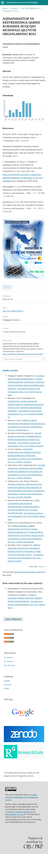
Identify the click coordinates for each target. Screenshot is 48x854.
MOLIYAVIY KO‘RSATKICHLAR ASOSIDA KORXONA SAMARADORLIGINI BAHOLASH (24, 452)
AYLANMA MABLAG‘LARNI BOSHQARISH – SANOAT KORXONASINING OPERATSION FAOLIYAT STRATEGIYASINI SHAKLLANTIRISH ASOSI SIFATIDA (26, 382)
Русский (7, 684)
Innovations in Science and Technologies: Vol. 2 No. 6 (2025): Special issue (25, 391)
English (7, 681)
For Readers (8, 657)
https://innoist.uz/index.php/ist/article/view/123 (23, 354)
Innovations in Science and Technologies (22, 2)
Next (41, 566)
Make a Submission (13, 619)
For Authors (8, 661)
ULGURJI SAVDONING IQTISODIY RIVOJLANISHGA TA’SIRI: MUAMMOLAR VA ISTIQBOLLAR (26, 468)
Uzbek (6, 688)
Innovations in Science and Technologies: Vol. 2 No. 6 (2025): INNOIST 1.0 (26, 414)
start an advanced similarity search (28, 572)
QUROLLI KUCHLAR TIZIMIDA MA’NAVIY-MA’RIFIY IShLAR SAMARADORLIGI (25, 598)
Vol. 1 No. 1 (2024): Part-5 (30, 8)
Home (5, 8)
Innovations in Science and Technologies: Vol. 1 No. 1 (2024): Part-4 (26, 604)
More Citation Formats (13, 359)
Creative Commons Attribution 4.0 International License (21, 797)
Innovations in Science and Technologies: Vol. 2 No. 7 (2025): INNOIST (25, 558)
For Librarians (9, 665)
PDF (8, 287)
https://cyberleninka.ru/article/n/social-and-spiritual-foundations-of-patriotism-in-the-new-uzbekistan (23, 177)
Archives (14, 8)
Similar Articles (10, 370)
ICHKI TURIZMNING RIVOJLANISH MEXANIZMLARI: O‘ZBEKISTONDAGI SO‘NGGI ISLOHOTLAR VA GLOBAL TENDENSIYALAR (24, 506)
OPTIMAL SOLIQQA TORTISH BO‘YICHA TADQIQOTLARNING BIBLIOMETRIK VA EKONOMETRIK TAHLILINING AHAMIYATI (26, 487)
